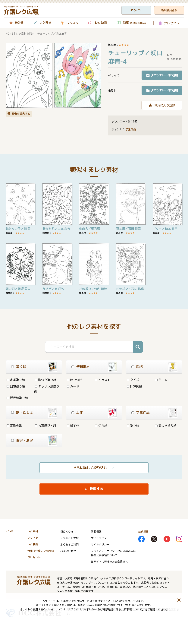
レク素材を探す (25, 33)
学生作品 (130, 129)
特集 (136, 22)
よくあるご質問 (69, 544)
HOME (19, 22)
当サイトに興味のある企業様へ (109, 561)
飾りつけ (74, 379)
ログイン (136, 10)
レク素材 (45, 22)
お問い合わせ (68, 551)
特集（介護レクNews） (41, 550)
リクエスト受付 (69, 538)
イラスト (102, 379)
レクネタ (72, 23)
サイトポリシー (100, 544)
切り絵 (101, 425)
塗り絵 (133, 425)
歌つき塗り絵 (45, 379)
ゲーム (161, 379)
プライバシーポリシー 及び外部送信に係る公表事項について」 (107, 609)
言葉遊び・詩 (45, 425)
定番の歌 (14, 425)
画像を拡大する (21, 113)
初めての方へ (68, 531)
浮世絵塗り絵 (17, 397)
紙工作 (73, 425)
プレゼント (171, 23)
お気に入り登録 (164, 105)
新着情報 (96, 531)
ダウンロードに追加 (164, 75)
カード (73, 386)
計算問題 (134, 386)
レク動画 (101, 22)
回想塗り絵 (16, 386)
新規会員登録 (169, 10)
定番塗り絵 (16, 379)
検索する (96, 488)
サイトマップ (99, 538)
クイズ (133, 379)
